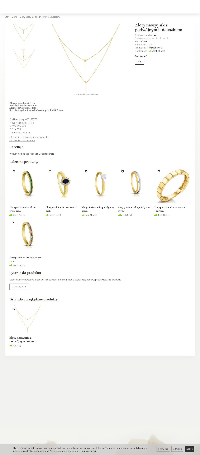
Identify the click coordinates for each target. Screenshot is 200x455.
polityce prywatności (86, 451)
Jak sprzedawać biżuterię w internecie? (121, 389)
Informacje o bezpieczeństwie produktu (30, 137)
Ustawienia (163, 449)
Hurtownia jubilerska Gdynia (18, 436)
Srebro (48, 6)
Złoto (35, 6)
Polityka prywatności (15, 393)
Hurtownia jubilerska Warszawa (20, 440)
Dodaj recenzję (46, 155)
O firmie (9, 400)
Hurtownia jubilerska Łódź (17, 428)
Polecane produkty (27, 164)
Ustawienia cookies (14, 404)
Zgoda (189, 449)
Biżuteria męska (68, 6)
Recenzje (18, 147)
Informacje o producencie (22, 140)
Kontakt (9, 396)
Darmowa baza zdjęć (15, 420)
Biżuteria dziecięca (96, 6)
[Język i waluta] (189, 7)
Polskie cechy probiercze (114, 393)
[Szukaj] (166, 7)
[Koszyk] (174, 7)
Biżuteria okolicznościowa (130, 6)
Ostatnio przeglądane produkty (40, 304)
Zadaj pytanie (19, 290)
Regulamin (10, 389)
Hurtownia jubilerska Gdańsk (19, 432)
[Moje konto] (181, 7)
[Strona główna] (11, 7)
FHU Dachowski (154, 47)
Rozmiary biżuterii (110, 396)
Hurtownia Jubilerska (15, 424)
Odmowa (177, 449)
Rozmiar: (141, 56)
